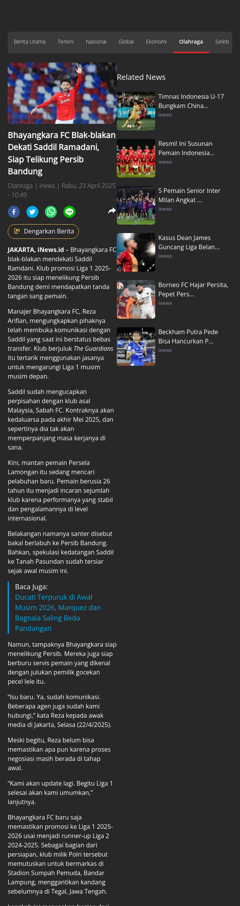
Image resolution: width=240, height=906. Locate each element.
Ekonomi (156, 41)
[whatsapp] (51, 212)
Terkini (66, 41)
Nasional (96, 41)
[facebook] (14, 212)
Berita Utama (29, 41)
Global (126, 41)
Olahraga (191, 41)
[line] (69, 212)
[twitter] (32, 212)
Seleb (222, 41)
